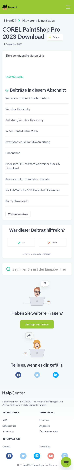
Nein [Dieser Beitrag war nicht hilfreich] (54, 242)
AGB (4, 420)
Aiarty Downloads (16, 201)
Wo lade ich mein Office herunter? (27, 98)
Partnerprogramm (48, 431)
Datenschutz (9, 425)
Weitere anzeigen (18, 214)
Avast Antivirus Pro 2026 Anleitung (27, 142)
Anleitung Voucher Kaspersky (24, 120)
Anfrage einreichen (37, 324)
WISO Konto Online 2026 (21, 131)
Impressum (8, 431)
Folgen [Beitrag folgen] (56, 37)
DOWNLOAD (14, 77)
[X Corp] (37, 375)
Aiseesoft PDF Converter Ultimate (27, 179)
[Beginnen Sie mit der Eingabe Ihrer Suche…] (37, 269)
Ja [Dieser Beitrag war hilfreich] (23, 242)
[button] (68, 7)
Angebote (44, 425)
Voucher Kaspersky (17, 109)
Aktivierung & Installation (38, 20)
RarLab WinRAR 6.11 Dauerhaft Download (32, 190)
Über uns (44, 420)
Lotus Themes (49, 465)
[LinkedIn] (56, 375)
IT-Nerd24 (9, 20)
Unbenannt (12, 153)
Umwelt (6, 446)
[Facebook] (18, 375)
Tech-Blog (44, 446)
